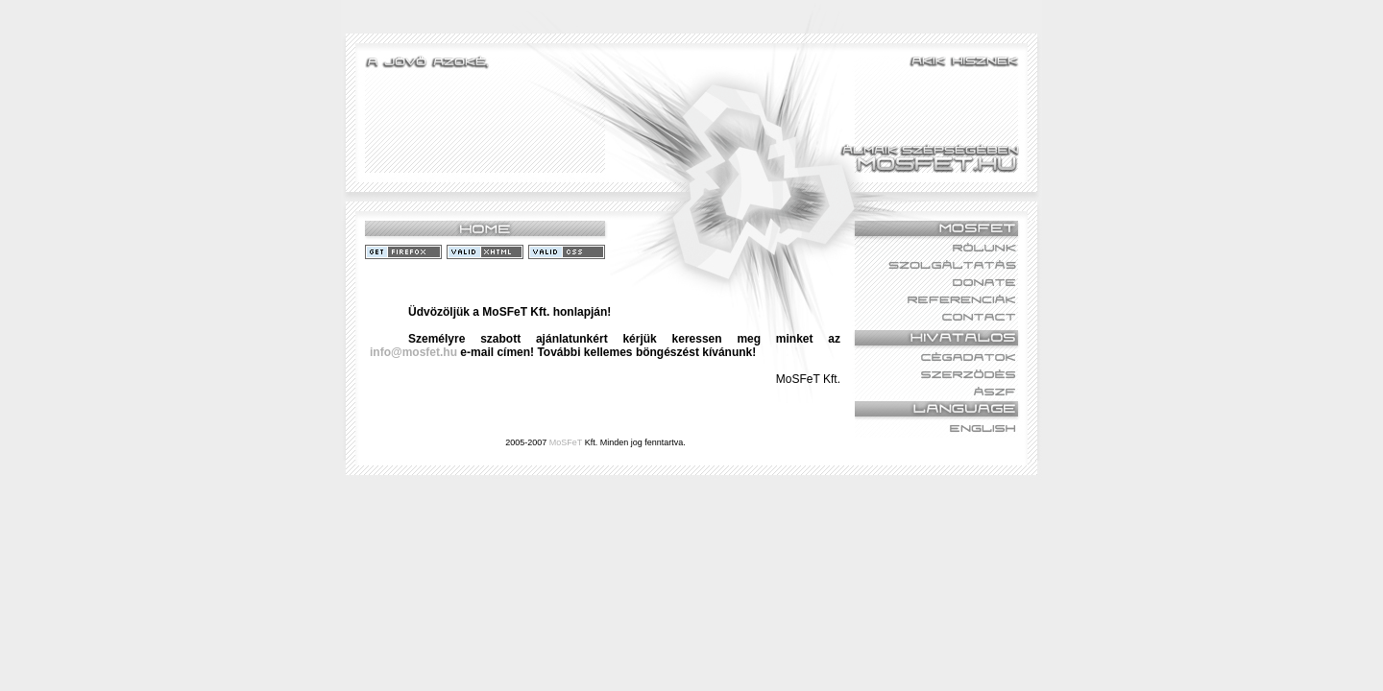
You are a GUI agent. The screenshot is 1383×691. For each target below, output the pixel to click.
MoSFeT (565, 442)
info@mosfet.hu (413, 352)
